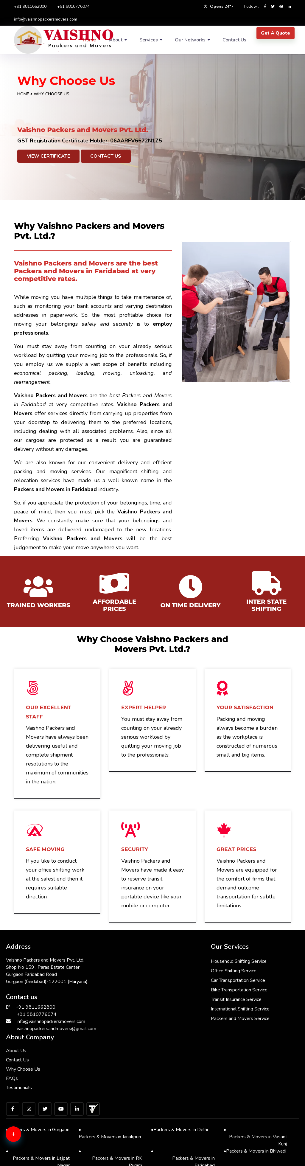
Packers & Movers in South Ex (110, 1092)
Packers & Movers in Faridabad (183, 1074)
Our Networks (190, 40)
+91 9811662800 (30, 6)
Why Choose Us (219, 978)
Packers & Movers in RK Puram (110, 1074)
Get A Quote (275, 33)
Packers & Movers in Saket (35, 1110)
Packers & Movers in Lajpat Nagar (38, 1074)
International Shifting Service (148, 1008)
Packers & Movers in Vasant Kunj (255, 1052)
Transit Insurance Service (144, 999)
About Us (212, 960)
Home (23, 94)
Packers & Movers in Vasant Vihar (255, 1117)
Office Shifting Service (142, 970)
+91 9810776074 (73, 6)
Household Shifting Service (147, 961)
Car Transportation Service (146, 980)
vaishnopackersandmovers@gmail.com (56, 1028)
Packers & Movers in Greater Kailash (255, 1095)
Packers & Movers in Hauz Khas (183, 1095)
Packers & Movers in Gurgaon (37, 1045)
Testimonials (215, 996)
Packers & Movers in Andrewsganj (110, 1138)
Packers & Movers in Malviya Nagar (255, 1138)
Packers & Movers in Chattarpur (38, 1138)
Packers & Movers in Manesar (182, 1114)
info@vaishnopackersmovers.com (45, 19)
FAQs (208, 987)
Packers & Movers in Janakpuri (110, 1049)
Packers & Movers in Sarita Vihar (110, 1117)
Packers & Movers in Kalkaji (181, 1131)
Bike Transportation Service (147, 989)
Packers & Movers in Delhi (179, 1045)
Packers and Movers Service (148, 1018)
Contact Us (234, 40)
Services (148, 40)
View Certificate (48, 156)
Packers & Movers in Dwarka (37, 1088)
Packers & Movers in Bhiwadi (255, 1067)
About (115, 40)
